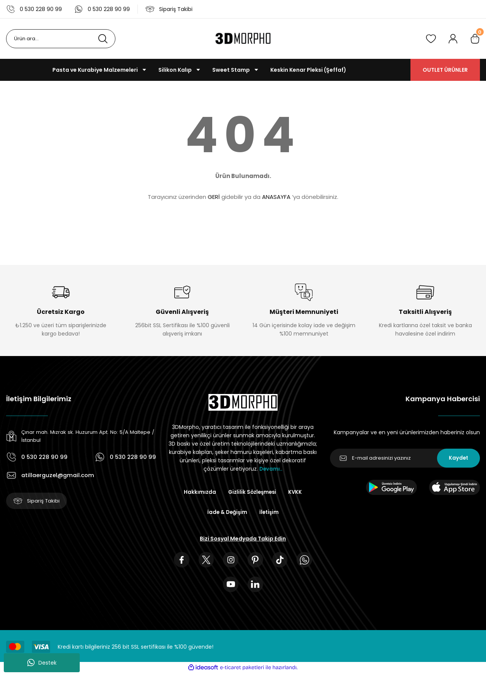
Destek (42, 663)
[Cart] (475, 39)
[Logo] (243, 39)
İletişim (269, 513)
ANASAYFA (276, 197)
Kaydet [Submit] (458, 458)
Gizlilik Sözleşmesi (252, 492)
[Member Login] (453, 39)
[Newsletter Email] (405, 458)
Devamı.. (271, 469)
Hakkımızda (198, 492)
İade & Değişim (226, 513)
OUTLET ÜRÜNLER (445, 70)
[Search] (60, 38)
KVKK (297, 492)
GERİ (214, 197)
